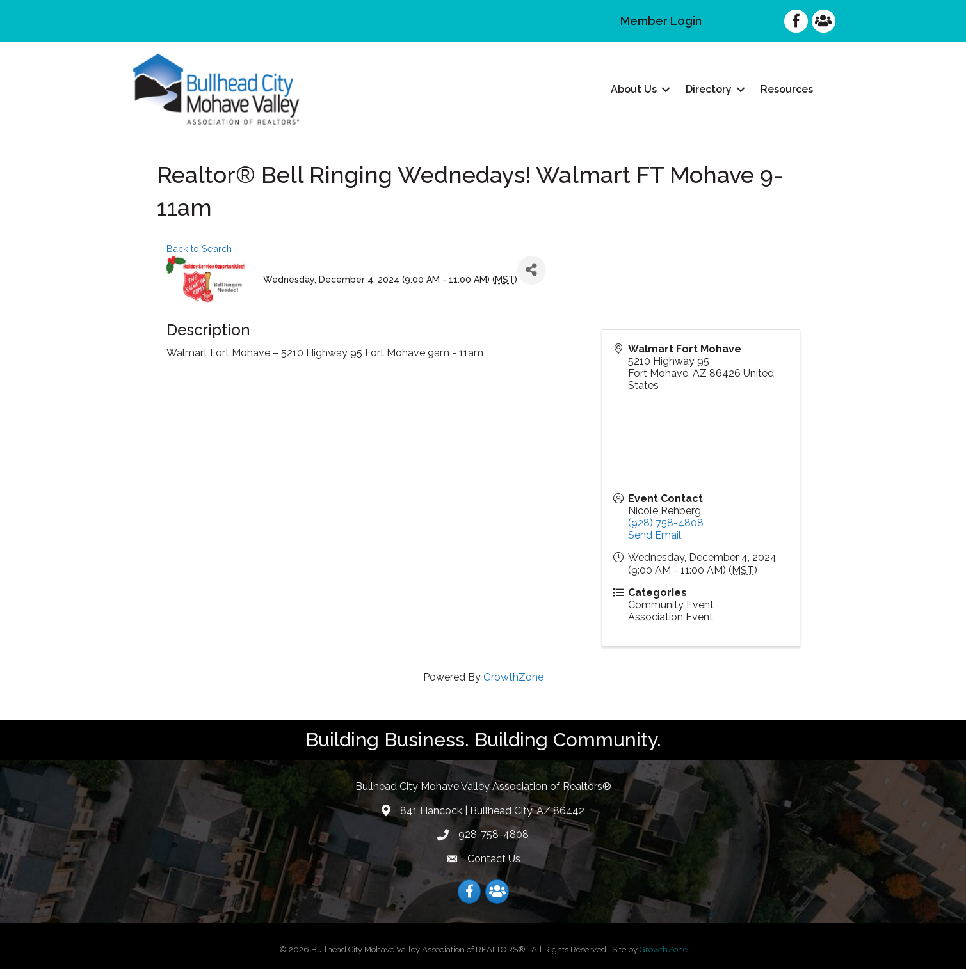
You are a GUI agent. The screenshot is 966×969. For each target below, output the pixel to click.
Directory (709, 89)
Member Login (661, 21)
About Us (634, 89)
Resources (787, 89)
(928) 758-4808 (666, 523)
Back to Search (199, 248)
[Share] (531, 270)
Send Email (654, 535)
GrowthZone (513, 677)
